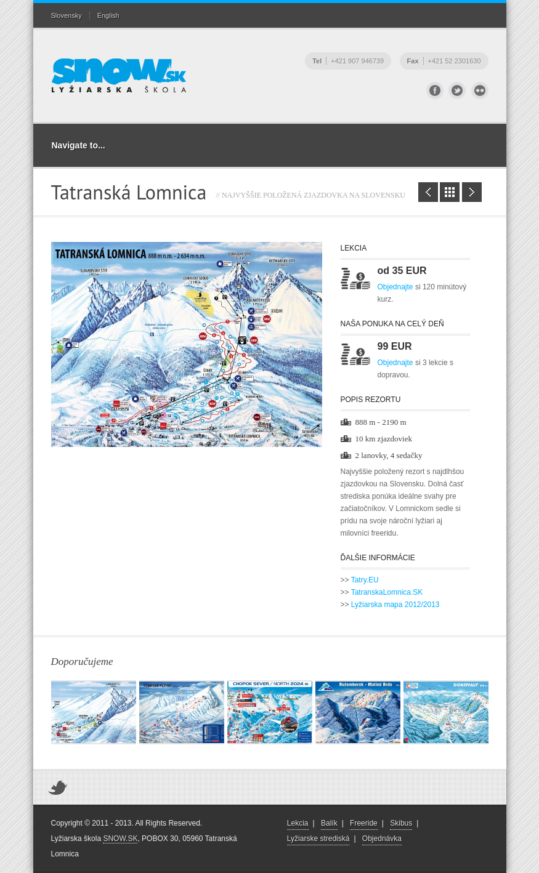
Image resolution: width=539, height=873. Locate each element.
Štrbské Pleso (428, 192)
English (108, 15)
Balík (329, 823)
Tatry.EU (365, 580)
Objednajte (395, 287)
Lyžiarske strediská (318, 838)
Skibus (401, 823)
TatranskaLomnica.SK (387, 592)
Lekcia (298, 823)
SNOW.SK (120, 838)
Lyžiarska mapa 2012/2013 (395, 604)
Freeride (364, 823)
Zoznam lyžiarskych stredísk (450, 192)
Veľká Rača (472, 192)
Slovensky (66, 15)
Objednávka (382, 838)
